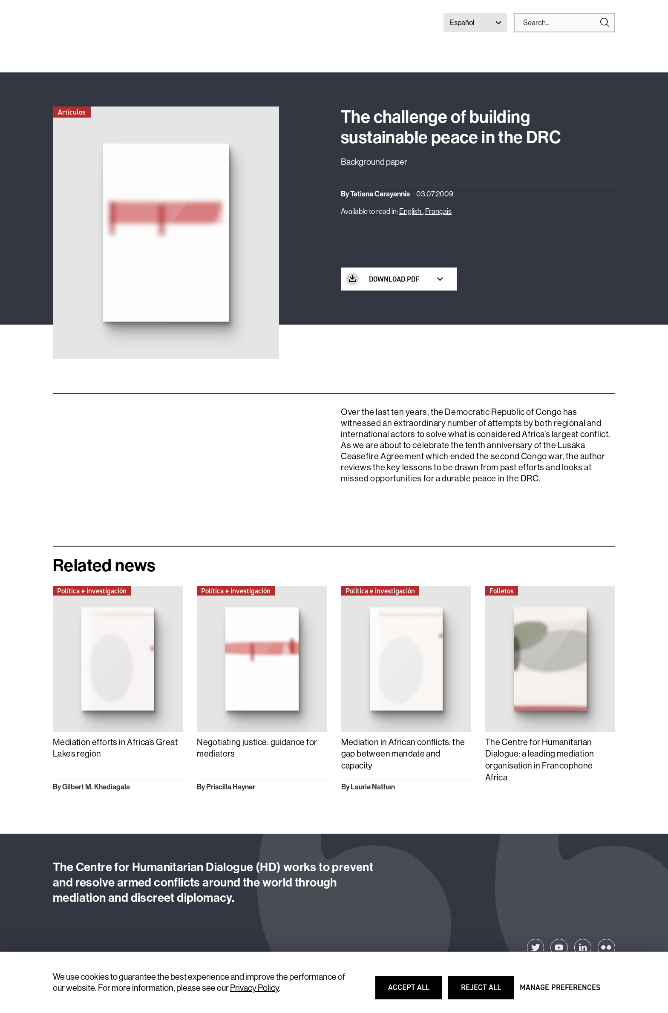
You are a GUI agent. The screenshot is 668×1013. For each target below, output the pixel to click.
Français (438, 211)
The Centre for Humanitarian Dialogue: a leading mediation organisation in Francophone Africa (539, 760)
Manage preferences (560, 991)
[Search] (561, 22)
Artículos (72, 112)
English (411, 211)
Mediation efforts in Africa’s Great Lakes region (115, 748)
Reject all (487, 991)
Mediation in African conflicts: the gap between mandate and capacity (403, 754)
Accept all (414, 991)
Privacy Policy (254, 987)
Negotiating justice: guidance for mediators (257, 748)
